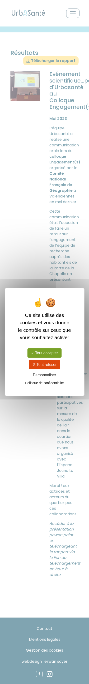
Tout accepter (44, 353)
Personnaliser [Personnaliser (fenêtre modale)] (44, 375)
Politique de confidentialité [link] (44, 383)
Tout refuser (45, 365)
